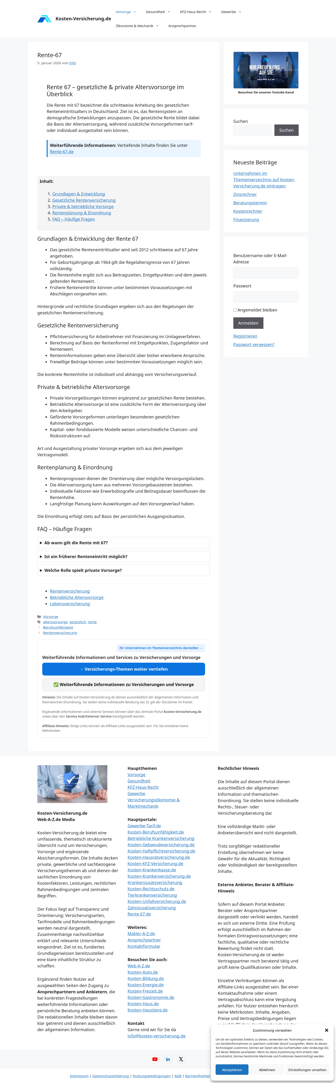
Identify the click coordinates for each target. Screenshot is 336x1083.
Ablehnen (267, 1069)
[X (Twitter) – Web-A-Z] (181, 1059)
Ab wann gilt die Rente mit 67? (76, 542)
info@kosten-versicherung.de (157, 1036)
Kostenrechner (247, 211)
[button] (326, 1030)
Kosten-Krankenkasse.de (152, 870)
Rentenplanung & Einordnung (81, 213)
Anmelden (248, 323)
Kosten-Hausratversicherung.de (159, 857)
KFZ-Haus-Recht (198, 12)
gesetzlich (77, 621)
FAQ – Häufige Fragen (73, 219)
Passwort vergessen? (253, 344)
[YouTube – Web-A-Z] (155, 1059)
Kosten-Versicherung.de (83, 18)
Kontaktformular (144, 946)
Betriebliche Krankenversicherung (161, 838)
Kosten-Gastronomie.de (151, 997)
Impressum (79, 1075)
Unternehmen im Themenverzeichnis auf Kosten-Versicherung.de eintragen (264, 179)
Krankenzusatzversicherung (155, 882)
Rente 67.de (139, 914)
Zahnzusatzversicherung (152, 907)
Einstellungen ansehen (307, 1069)
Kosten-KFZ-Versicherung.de (155, 863)
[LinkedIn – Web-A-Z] (168, 1059)
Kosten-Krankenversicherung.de (159, 876)
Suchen (240, 121)
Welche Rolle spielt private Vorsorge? (83, 570)
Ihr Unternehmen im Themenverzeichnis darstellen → (161, 648)
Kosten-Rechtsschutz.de (151, 889)
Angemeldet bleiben (257, 310)
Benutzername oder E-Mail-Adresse (260, 259)
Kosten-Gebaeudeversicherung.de (161, 844)
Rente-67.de (62, 151)
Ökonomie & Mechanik (140, 26)
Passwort (242, 286)
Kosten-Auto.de (143, 972)
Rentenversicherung (70, 591)
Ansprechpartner (182, 25)
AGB (178, 1075)
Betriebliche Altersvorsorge (77, 597)
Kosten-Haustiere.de (148, 1010)
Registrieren (245, 336)
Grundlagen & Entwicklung (78, 194)
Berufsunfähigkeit (58, 627)
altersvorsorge (55, 621)
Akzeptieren (232, 1069)
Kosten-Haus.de (143, 1003)
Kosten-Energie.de (146, 984)
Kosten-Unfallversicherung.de (157, 901)
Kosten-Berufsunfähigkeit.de (156, 832)
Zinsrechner (245, 194)
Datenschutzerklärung (110, 1075)
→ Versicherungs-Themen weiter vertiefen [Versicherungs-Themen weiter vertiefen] (124, 669)
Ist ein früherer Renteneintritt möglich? (85, 556)
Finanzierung (246, 219)
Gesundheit (160, 12)
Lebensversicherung (70, 603)
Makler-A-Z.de (141, 933)
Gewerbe (233, 12)
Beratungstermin (250, 202)
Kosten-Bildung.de (146, 978)
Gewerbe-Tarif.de (144, 825)
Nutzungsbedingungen (152, 1075)
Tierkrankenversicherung (152, 895)
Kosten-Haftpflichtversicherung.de (161, 851)
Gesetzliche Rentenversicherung (84, 200)
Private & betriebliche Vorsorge (83, 206)
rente (92, 621)
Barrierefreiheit (197, 1075)
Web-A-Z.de (139, 966)
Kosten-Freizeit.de (145, 991)
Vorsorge (128, 12)
